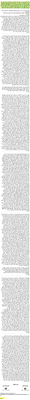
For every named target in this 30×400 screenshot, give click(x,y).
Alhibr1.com (15, 384)
